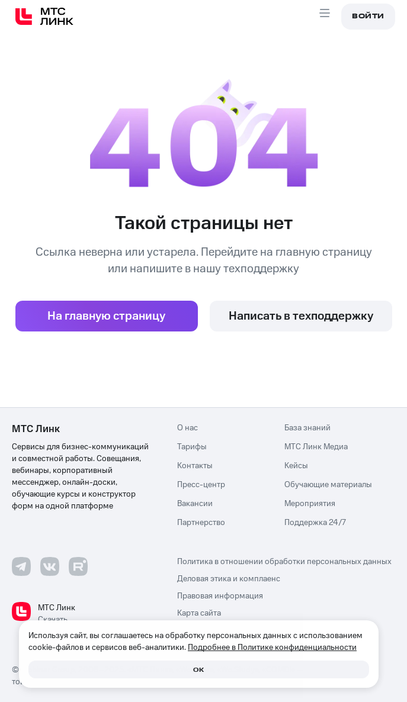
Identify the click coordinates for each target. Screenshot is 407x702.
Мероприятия (309, 504)
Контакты (195, 466)
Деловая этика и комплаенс (228, 579)
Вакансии (195, 504)
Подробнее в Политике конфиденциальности (272, 647)
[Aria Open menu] (324, 17)
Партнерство (201, 523)
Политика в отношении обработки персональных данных (284, 562)
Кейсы (296, 466)
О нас (187, 428)
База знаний (307, 428)
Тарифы (192, 447)
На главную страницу (106, 316)
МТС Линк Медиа (316, 447)
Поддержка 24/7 (315, 523)
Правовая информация (220, 596)
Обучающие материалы (328, 485)
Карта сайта (199, 613)
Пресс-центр (201, 485)
